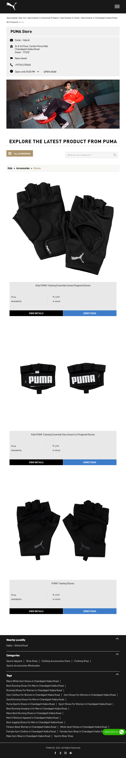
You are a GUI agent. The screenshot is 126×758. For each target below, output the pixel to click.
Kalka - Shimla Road (17, 645)
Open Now (50, 71)
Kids (10, 168)
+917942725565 (23, 65)
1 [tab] (60, 124)
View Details (36, 313)
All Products (12, 22)
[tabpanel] (63, 104)
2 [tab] (65, 124)
